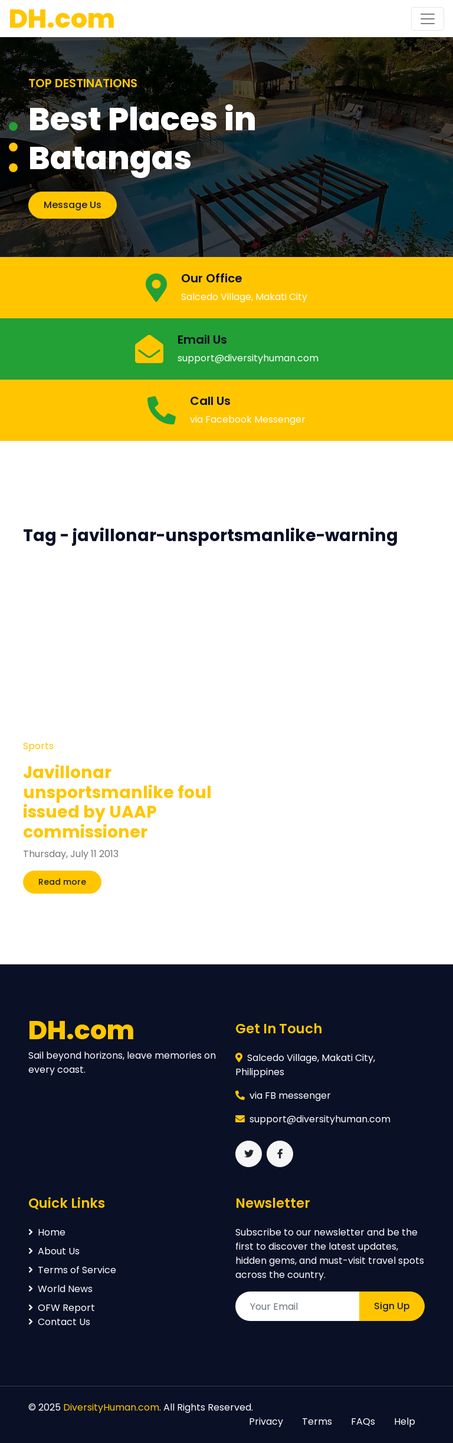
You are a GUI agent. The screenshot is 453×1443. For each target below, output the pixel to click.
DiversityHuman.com (111, 1407)
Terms (317, 1421)
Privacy (266, 1421)
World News (60, 1289)
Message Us (72, 205)
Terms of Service (72, 1270)
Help (404, 1421)
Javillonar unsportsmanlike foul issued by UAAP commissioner (117, 802)
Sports (38, 746)
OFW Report (61, 1307)
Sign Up (392, 1306)
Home (46, 1232)
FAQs (363, 1421)
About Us (54, 1251)
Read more (62, 882)
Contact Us (59, 1322)
